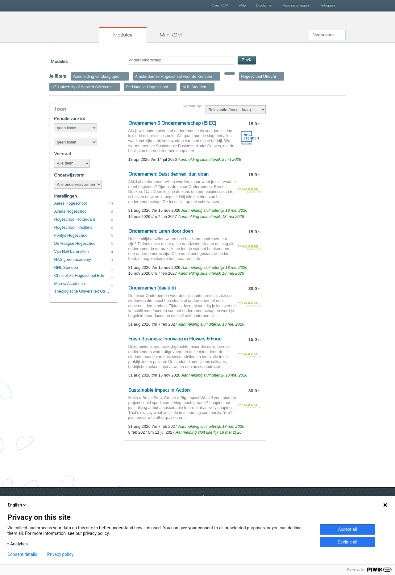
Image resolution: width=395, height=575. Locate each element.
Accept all (347, 529)
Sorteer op (191, 106)
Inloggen (328, 5)
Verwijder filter (125, 76)
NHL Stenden (66, 267)
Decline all (347, 542)
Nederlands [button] (324, 35)
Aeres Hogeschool (70, 203)
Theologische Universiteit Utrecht (82, 291)
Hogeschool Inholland (73, 227)
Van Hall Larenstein (71, 251)
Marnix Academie (69, 283)
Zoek (247, 60)
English (17, 504)
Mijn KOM (171, 34)
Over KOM (220, 5)
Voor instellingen (296, 5)
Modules (122, 34)
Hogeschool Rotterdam (74, 219)
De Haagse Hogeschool (75, 243)
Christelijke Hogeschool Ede (79, 275)
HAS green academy (72, 259)
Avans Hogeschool (70, 211)
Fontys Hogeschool (71, 235)
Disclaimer (264, 5)
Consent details (22, 554)
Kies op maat (74, 26)
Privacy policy (60, 554)
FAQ (242, 5)
